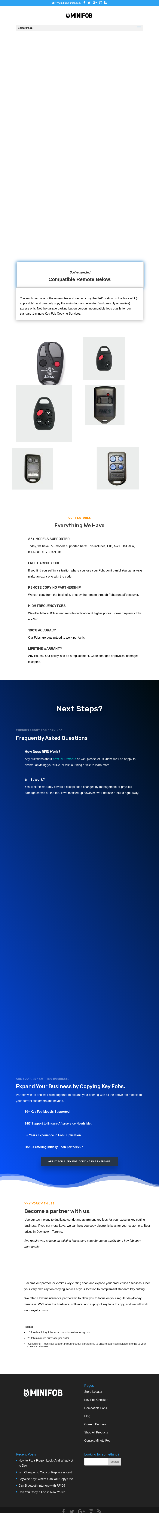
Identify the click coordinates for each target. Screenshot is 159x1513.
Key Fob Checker (96, 1399)
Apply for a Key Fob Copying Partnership (79, 1161)
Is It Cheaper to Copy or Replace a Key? (45, 1472)
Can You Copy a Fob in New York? (42, 1492)
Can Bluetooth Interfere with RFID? (42, 1485)
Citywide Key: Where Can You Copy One (46, 1479)
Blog (87, 1416)
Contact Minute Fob (97, 1440)
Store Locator (93, 1391)
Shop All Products (96, 1432)
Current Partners (95, 1424)
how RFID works (64, 759)
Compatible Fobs (95, 1408)
